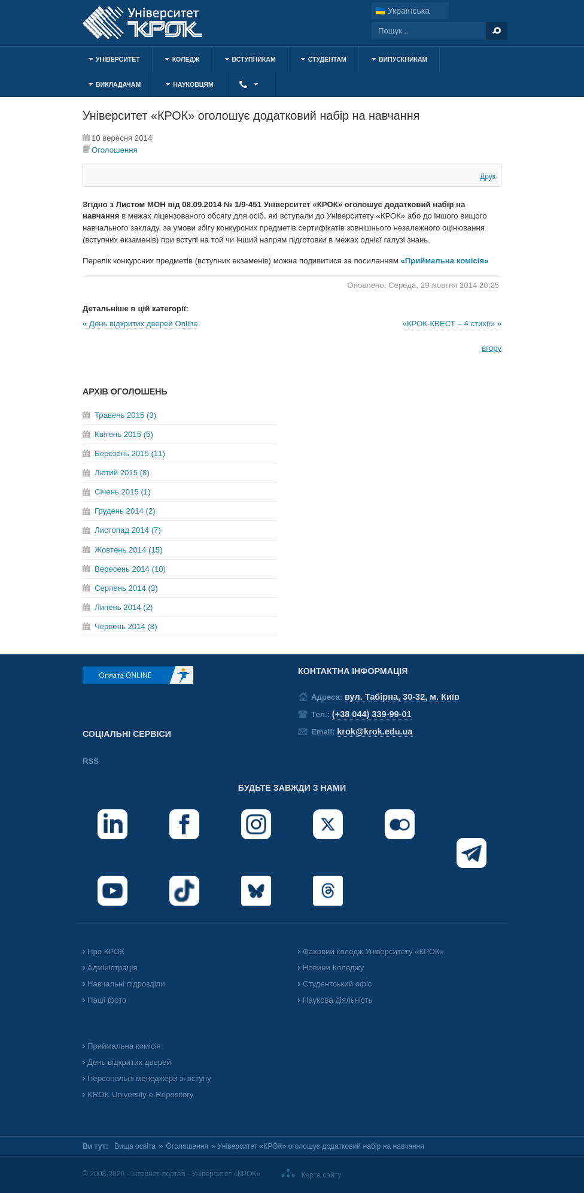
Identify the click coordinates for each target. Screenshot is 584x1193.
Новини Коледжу (333, 967)
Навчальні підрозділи (126, 983)
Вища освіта (135, 1146)
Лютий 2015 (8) (122, 472)
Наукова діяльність (337, 999)
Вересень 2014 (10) (130, 568)
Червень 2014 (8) (126, 626)
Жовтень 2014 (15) (129, 549)
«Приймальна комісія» (444, 260)
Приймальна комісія (124, 1046)
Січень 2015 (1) (123, 491)
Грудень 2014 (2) (125, 510)
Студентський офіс (337, 983)
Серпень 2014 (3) (126, 588)
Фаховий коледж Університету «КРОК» (373, 951)
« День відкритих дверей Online (140, 323)
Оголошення (115, 149)
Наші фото (106, 999)
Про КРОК (105, 951)
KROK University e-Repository (140, 1094)
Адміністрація (112, 967)
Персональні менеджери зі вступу (149, 1078)
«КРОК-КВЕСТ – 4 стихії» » (452, 323)
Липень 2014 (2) (124, 607)
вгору (491, 348)
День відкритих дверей (129, 1062)
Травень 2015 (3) (125, 415)
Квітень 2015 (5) (124, 434)
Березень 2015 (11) (130, 453)
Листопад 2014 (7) (128, 530)
